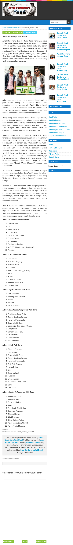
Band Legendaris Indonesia (59, 129)
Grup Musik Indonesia (57, 136)
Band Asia (53, 117)
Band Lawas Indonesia (58, 126)
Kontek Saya (54, 157)
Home (25, 541)
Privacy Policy (54, 154)
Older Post (41, 541)
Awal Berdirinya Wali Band (31, 450)
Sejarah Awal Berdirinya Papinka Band (63, 77)
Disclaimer (53, 151)
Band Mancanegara (56, 133)
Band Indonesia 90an (57, 123)
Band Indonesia (30, 32)
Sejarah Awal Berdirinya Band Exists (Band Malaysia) (63, 46)
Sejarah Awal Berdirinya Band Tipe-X (62, 35)
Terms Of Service (55, 148)
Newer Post (8, 541)
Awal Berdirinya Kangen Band (63, 55)
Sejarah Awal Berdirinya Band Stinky (62, 87)
